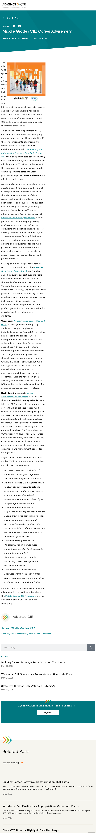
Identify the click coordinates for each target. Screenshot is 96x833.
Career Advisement (18, 634)
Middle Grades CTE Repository (20, 596)
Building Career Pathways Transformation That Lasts (33, 662)
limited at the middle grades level (18, 217)
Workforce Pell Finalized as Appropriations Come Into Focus (37, 674)
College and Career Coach (14, 271)
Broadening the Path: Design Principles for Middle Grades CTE (22, 153)
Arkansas (38, 267)
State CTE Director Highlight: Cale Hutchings (28, 685)
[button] (91, 5)
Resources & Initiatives (16, 38)
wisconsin (47, 634)
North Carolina (34, 634)
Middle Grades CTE (23, 628)
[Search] (91, 647)
